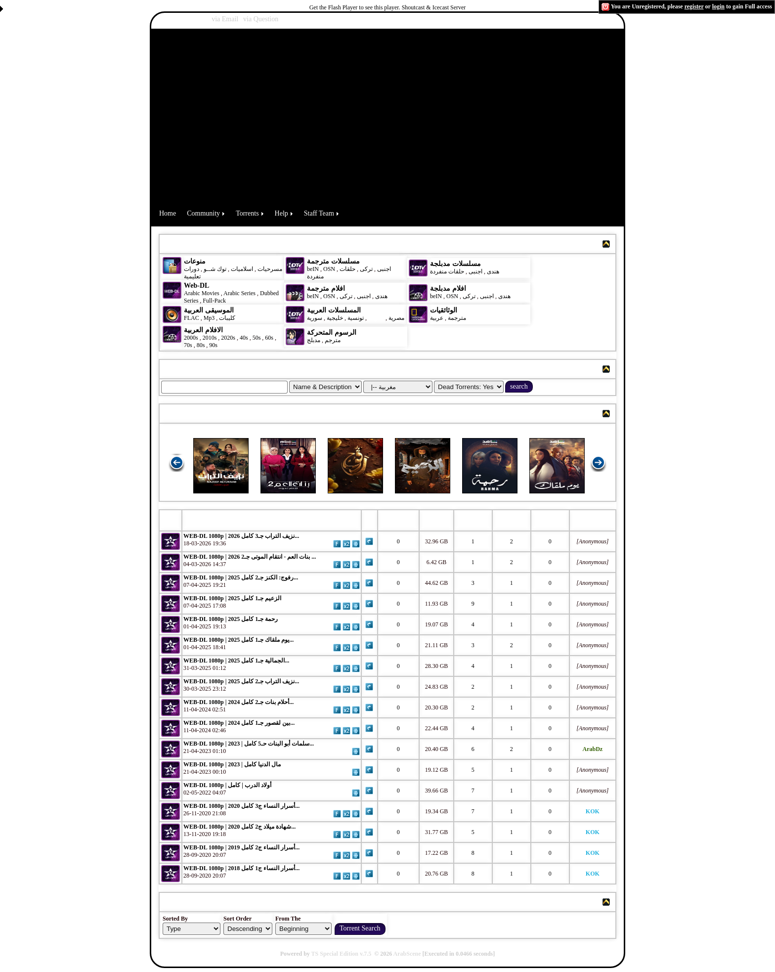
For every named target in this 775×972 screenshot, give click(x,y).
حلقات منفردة (447, 271)
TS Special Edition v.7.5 (341, 953)
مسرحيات (270, 268)
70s (188, 345)
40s (244, 337)
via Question (260, 19)
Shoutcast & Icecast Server (434, 7)
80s (201, 345)
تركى (366, 268)
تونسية (355, 317)
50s (257, 337)
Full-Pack (214, 300)
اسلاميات (241, 268)
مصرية (396, 317)
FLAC (191, 317)
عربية (436, 317)
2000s (191, 337)
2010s (210, 337)
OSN (329, 268)
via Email (225, 19)
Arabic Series (239, 293)
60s (269, 337)
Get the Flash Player (333, 7)
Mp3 (209, 317)
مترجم (333, 340)
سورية (314, 317)
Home (167, 213)
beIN (313, 268)
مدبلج (313, 340)
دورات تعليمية (192, 272)
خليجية (335, 317)
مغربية (376, 317)
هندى (493, 271)
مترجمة (457, 317)
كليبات (227, 317)
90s (213, 345)
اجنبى (384, 268)
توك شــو (215, 268)
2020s (228, 337)
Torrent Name (210, 520)
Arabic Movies (201, 293)
